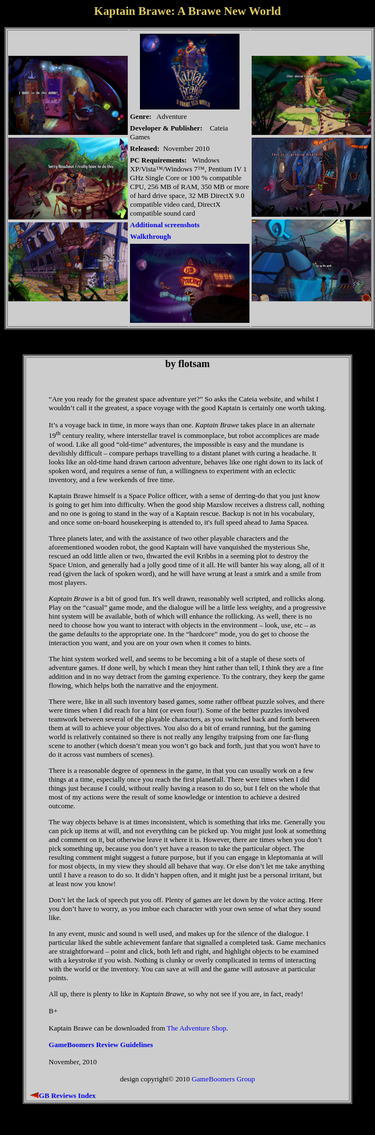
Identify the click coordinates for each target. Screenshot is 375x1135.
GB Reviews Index (67, 1095)
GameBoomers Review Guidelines (101, 1044)
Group (246, 1079)
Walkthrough (150, 236)
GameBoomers (213, 1079)
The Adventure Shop (197, 1028)
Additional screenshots (165, 225)
